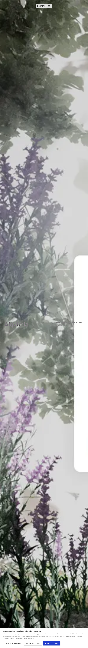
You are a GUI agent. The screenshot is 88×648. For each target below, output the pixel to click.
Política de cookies (28, 638)
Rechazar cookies (33, 643)
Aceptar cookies (51, 643)
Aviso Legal (65, 636)
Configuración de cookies (13, 643)
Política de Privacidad (75, 636)
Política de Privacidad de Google (12, 638)
